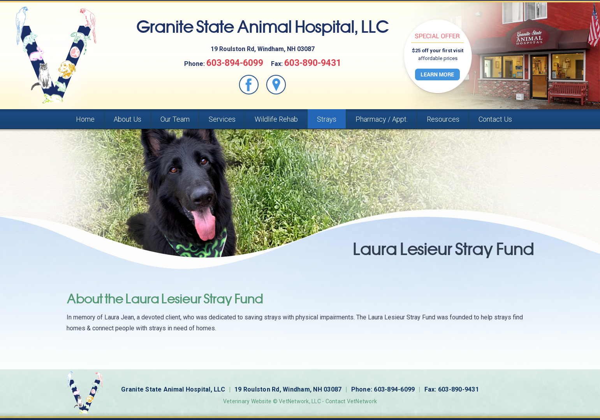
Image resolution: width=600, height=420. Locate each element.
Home (85, 119)
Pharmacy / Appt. (381, 119)
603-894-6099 (234, 63)
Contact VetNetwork (351, 401)
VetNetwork (294, 401)
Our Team (175, 119)
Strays (326, 119)
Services (222, 119)
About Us (127, 119)
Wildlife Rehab (276, 119)
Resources (443, 119)
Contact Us (495, 119)
